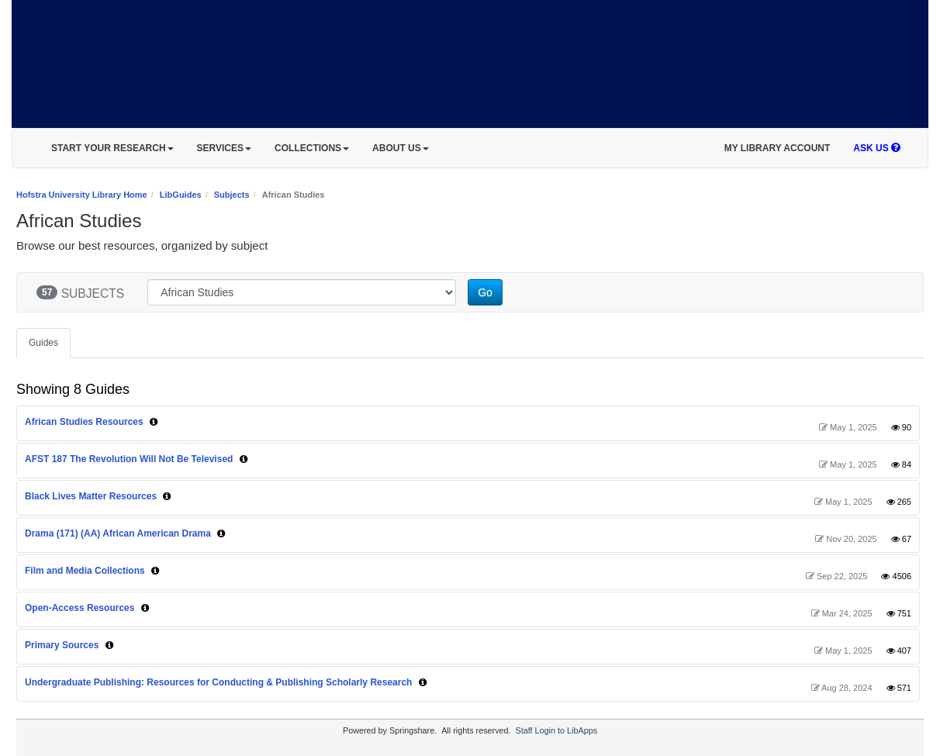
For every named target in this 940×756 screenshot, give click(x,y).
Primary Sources (61, 645)
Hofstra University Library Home (81, 194)
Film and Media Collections (85, 570)
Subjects (232, 194)
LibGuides (181, 194)
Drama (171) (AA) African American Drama (118, 533)
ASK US (876, 148)
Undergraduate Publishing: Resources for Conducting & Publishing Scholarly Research (218, 682)
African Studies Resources (84, 421)
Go (485, 292)
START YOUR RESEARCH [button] (112, 148)
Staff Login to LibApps (556, 730)
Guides (43, 342)
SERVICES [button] (224, 148)
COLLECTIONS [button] (312, 148)
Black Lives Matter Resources (92, 496)
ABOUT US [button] (400, 148)
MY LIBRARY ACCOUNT (777, 148)
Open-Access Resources (79, 607)
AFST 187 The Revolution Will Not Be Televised (129, 459)
